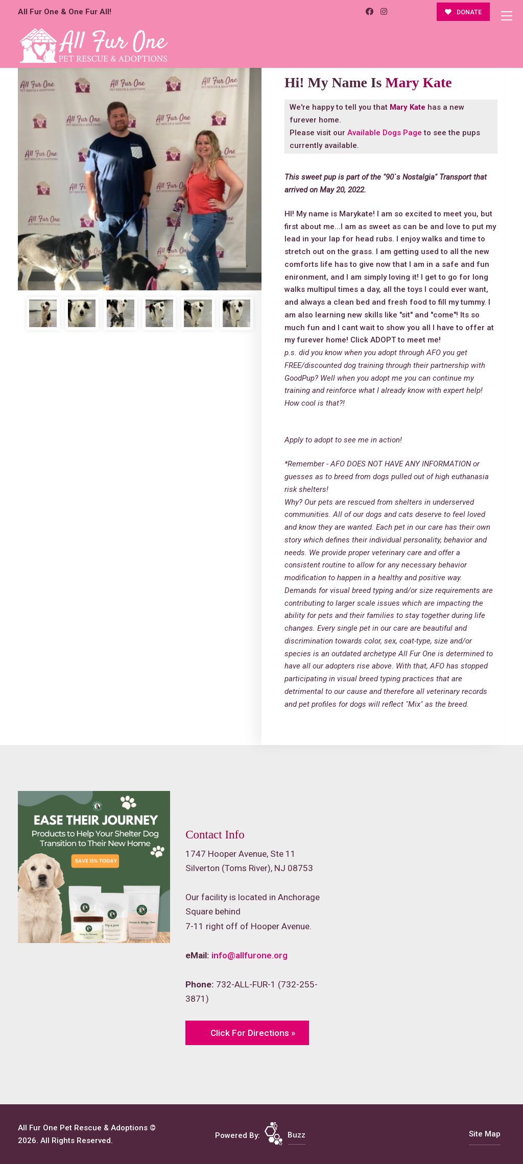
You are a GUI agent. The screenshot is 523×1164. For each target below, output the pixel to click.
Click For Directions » (252, 1033)
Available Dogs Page (384, 132)
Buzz (296, 1135)
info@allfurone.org (249, 955)
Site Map (485, 1133)
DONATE (463, 12)
